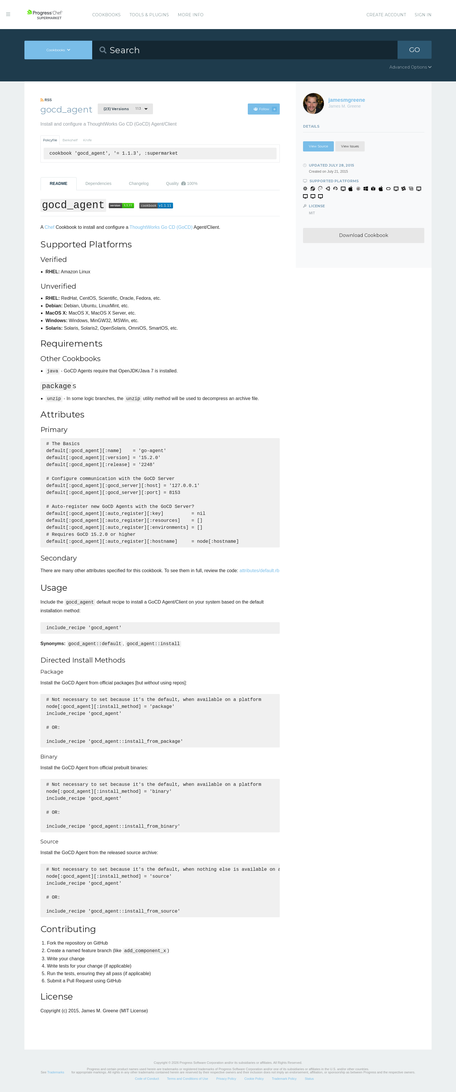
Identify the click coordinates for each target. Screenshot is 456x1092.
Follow (265, 109)
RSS (46, 100)
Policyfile (50, 140)
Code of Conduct (147, 1078)
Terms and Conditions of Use (187, 1078)
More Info (191, 14)
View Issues (350, 146)
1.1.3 (122, 108)
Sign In (423, 14)
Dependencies (99, 183)
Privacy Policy (226, 1078)
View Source (318, 146)
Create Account (386, 14)
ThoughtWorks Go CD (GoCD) (161, 227)
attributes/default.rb (259, 570)
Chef (49, 227)
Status (309, 1078)
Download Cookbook (363, 235)
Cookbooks (106, 14)
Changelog (139, 183)
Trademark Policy (284, 1078)
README (58, 183)
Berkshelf (70, 140)
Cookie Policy (254, 1078)
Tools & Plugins (149, 14)
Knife (87, 140)
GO (414, 50)
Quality (181, 183)
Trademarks (55, 1072)
